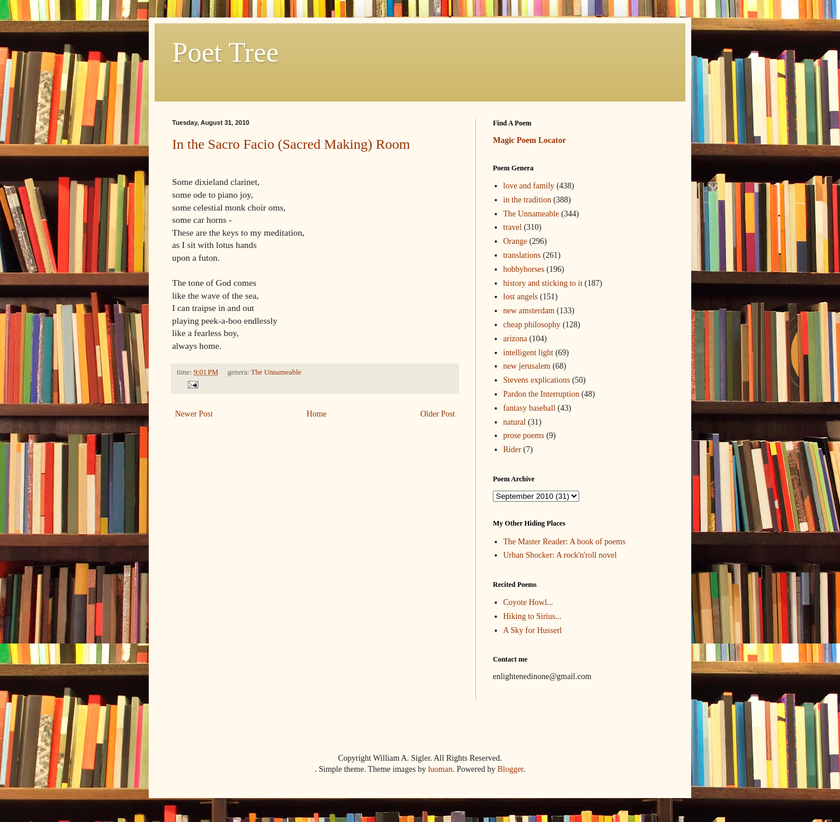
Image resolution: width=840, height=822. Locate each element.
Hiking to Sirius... (532, 616)
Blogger (510, 769)
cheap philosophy (532, 324)
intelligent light (528, 352)
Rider (512, 449)
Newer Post (194, 414)
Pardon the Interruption (541, 394)
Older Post (438, 414)
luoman (440, 769)
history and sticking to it (543, 283)
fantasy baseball (529, 408)
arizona (515, 338)
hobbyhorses (524, 269)
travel (512, 227)
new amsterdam (529, 310)
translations (522, 255)
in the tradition (527, 199)
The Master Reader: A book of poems (564, 541)
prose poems (523, 435)
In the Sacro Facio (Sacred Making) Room (291, 144)
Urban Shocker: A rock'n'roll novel (560, 555)
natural (514, 422)
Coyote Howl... (528, 602)
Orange (515, 241)
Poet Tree (225, 52)
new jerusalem (527, 366)
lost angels (520, 296)
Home (317, 414)
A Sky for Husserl (532, 630)
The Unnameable (276, 372)
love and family (529, 185)
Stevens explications (536, 380)
